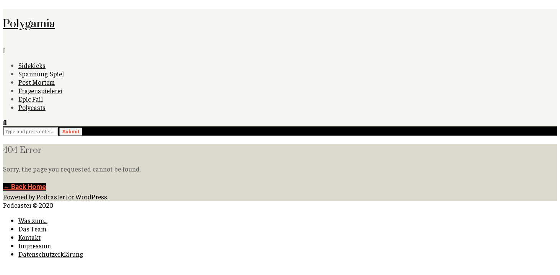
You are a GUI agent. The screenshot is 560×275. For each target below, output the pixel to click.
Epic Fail (30, 99)
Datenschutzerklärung (50, 254)
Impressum (34, 245)
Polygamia (29, 23)
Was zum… (32, 220)
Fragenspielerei (40, 90)
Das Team (32, 229)
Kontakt (29, 237)
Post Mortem (36, 82)
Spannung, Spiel (41, 74)
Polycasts (32, 107)
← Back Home (24, 187)
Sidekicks (32, 65)
